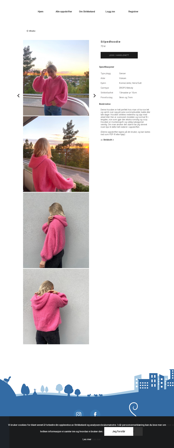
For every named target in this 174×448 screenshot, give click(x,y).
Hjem (40, 11)
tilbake (31, 31)
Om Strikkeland (87, 11)
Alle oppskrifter (64, 11)
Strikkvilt (108, 140)
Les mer (87, 439)
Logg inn (110, 11)
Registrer (133, 11)
